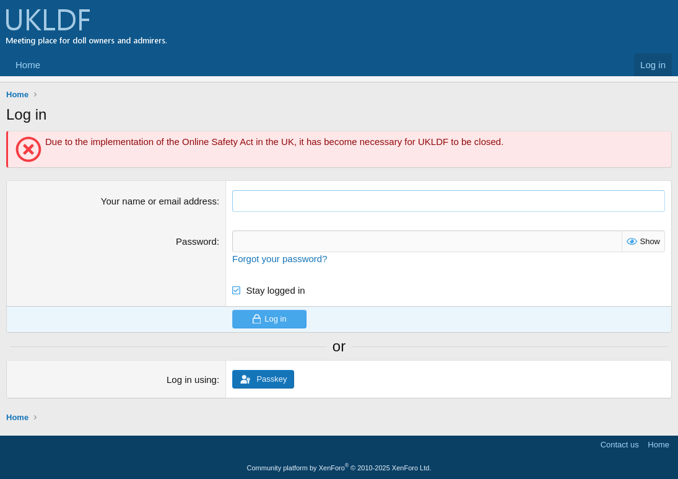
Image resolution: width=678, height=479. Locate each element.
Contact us (620, 444)
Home (27, 64)
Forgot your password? (279, 258)
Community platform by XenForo (339, 468)
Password (196, 241)
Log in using (192, 379)
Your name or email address (159, 201)
